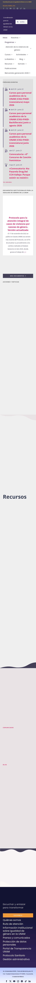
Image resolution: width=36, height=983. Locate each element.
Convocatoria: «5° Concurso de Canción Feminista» (20, 157)
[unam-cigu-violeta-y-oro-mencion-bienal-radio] (18, 694)
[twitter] (7, 8)
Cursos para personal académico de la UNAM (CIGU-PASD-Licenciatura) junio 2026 (20, 139)
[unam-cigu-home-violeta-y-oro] (18, 390)
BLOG (5, 764)
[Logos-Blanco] (8, 11)
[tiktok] (21, 8)
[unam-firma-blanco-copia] (8, 892)
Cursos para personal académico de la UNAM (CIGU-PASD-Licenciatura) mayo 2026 (20, 98)
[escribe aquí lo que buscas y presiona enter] (21, 22)
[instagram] (14, 8)
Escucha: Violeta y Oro (9, 5)
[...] (24, 252)
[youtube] (10, 8)
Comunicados (8, 727)
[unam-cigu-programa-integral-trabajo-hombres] (18, 374)
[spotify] (17, 8)
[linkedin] (24, 8)
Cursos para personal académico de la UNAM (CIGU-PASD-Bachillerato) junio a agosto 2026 (20, 119)
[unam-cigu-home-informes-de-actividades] (18, 332)
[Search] (17, 22)
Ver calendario (7, 182)
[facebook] (3, 8)
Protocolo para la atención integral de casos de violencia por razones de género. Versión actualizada (18, 223)
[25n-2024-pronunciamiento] (18, 258)
